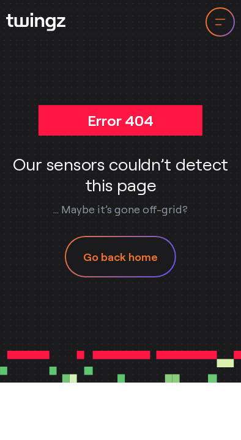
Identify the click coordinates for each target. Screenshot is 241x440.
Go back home (120, 256)
